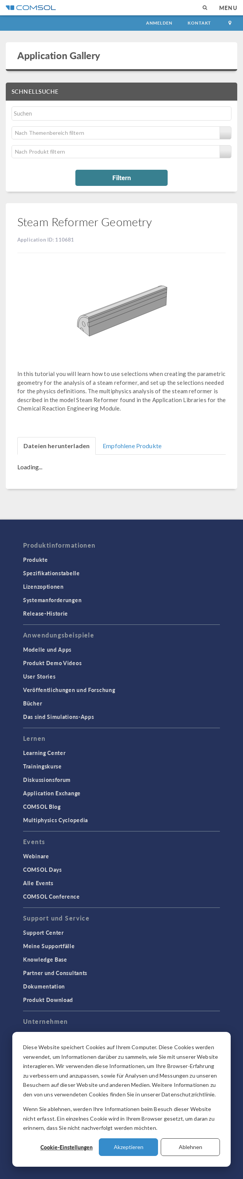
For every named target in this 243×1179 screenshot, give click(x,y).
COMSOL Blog (42, 806)
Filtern (121, 177)
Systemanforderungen (52, 600)
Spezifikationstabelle (51, 573)
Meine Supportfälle (49, 946)
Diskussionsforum (47, 779)
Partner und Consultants (55, 973)
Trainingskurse (42, 766)
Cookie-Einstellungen (66, 1147)
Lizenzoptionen (43, 586)
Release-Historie (45, 613)
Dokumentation (44, 986)
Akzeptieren (128, 1147)
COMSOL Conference (51, 896)
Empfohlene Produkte (132, 445)
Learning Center (44, 753)
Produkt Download (48, 999)
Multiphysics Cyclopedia (55, 820)
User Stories (39, 676)
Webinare (36, 856)
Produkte (35, 559)
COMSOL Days (42, 869)
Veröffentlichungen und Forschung (69, 690)
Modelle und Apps (47, 649)
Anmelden (159, 23)
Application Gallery (58, 55)
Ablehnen (190, 1147)
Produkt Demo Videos (52, 663)
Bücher (32, 703)
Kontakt (199, 23)
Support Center (43, 932)
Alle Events (38, 883)
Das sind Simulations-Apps (58, 716)
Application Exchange (52, 793)
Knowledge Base (45, 959)
